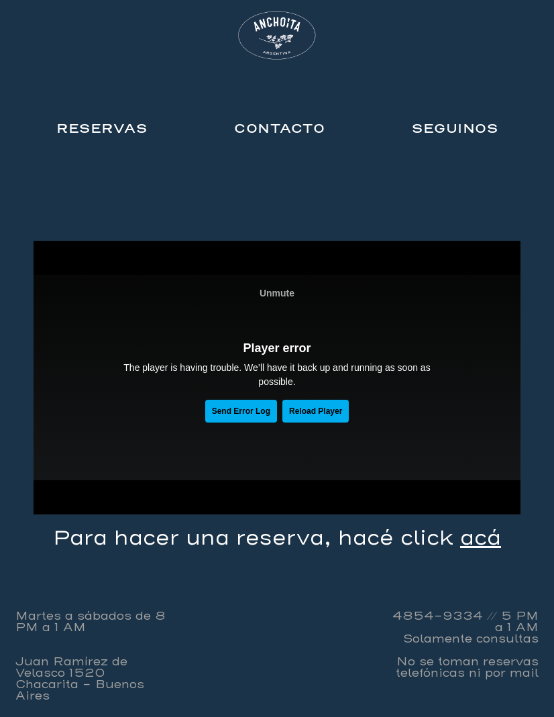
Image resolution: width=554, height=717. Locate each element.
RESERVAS (101, 128)
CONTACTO (279, 128)
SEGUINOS (455, 128)
